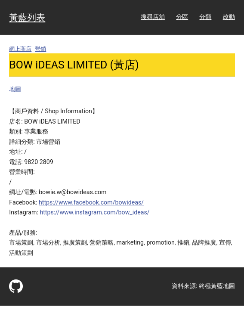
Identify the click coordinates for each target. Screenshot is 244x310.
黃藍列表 (27, 17)
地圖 (15, 89)
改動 (229, 16)
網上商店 (20, 49)
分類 (205, 16)
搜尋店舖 (153, 16)
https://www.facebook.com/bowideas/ (91, 202)
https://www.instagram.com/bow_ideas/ (94, 212)
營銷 (40, 49)
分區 (182, 16)
